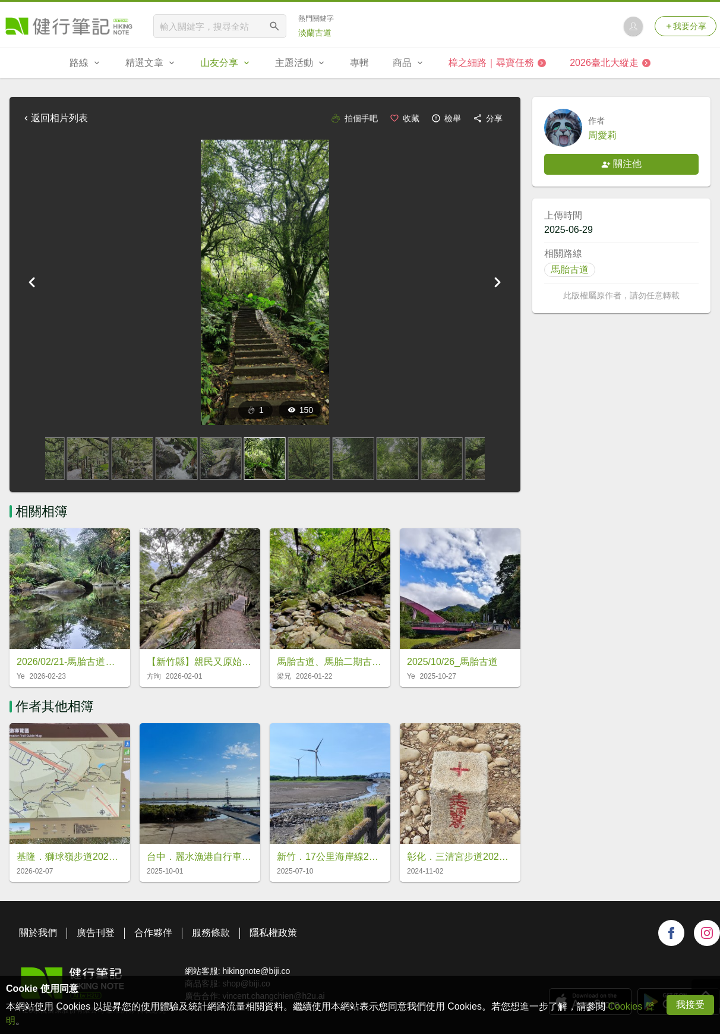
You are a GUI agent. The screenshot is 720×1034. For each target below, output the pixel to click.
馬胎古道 (570, 269)
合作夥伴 (153, 933)
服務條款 (211, 933)
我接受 (690, 1005)
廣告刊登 (96, 933)
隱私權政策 (273, 933)
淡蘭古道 (314, 32)
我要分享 (685, 26)
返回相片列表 (54, 118)
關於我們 (38, 933)
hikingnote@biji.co (256, 971)
